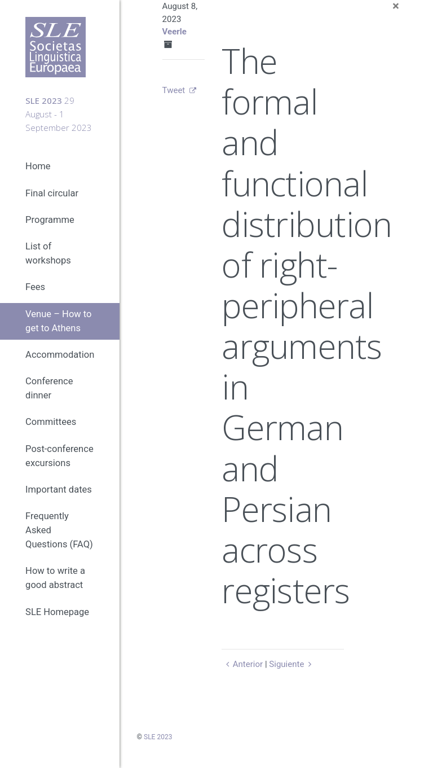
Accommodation (59, 354)
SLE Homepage (57, 612)
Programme (49, 219)
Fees (35, 287)
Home (37, 166)
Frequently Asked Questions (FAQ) (59, 530)
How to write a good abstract (55, 577)
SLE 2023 (158, 737)
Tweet (173, 90)
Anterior (242, 664)
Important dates (58, 489)
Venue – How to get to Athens (58, 321)
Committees (50, 421)
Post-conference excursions (59, 456)
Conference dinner (49, 388)
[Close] (395, 6)
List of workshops (48, 253)
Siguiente (292, 664)
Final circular (51, 193)
